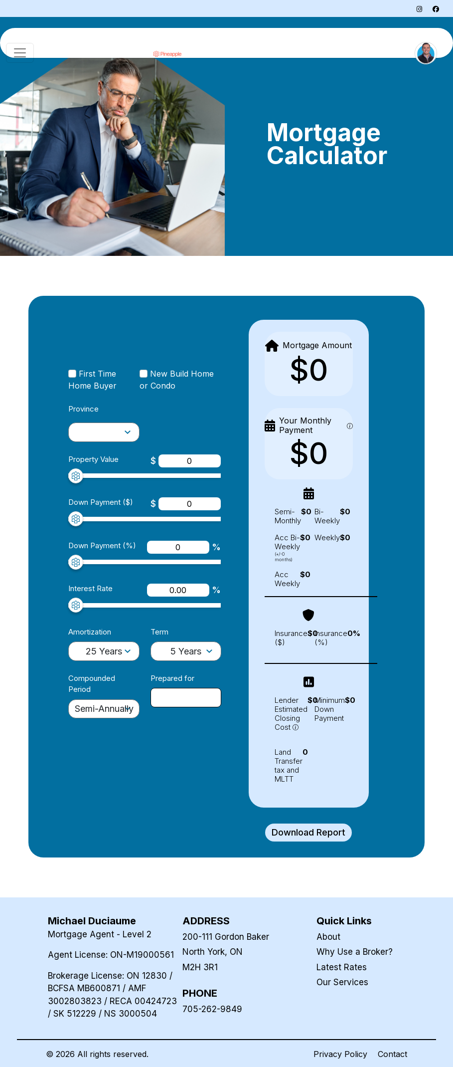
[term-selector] (186, 651)
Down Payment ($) (100, 502)
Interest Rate (90, 588)
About (328, 937)
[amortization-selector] (104, 432)
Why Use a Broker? (354, 952)
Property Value (93, 459)
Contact (392, 1054)
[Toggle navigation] (20, 53)
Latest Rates (341, 967)
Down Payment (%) (102, 545)
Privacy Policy (340, 1054)
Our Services (342, 982)
